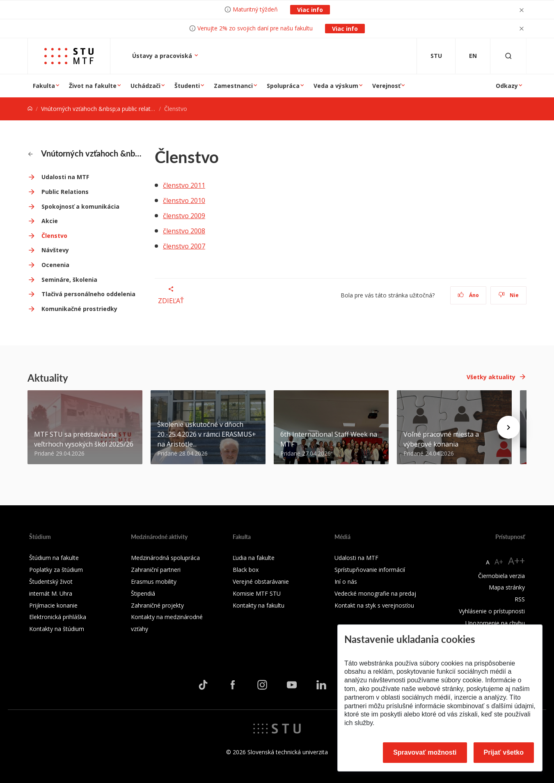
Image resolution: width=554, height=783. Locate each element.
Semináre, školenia (69, 279)
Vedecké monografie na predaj (375, 593)
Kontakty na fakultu (258, 605)
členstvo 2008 (184, 230)
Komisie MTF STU (257, 593)
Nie (508, 295)
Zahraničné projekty (157, 605)
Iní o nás (345, 581)
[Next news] (508, 427)
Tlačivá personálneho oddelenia (88, 294)
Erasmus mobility (153, 581)
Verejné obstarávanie (261, 581)
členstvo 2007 (184, 246)
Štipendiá (143, 593)
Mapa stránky (507, 587)
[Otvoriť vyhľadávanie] (508, 56)
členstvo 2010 (184, 200)
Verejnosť (386, 86)
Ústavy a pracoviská (163, 56)
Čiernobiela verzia (501, 576)
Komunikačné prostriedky (79, 309)
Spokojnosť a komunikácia (80, 206)
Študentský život (51, 581)
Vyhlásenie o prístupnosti (492, 611)
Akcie (49, 221)
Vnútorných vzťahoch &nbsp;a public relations (101, 109)
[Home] (29, 109)
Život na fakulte (93, 86)
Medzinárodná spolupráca (165, 558)
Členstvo (54, 236)
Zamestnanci (233, 86)
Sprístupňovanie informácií (369, 569)
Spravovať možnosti (424, 752)
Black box (246, 569)
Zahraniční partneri (156, 569)
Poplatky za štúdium (56, 569)
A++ (516, 560)
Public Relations (65, 192)
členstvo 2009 (184, 215)
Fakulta (44, 86)
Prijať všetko (504, 752)
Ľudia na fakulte (254, 558)
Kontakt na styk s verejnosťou (374, 605)
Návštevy (55, 250)
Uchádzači (145, 86)
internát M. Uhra (50, 593)
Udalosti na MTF (65, 177)
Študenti (187, 86)
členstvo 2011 (184, 185)
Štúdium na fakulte (54, 558)
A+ (498, 562)
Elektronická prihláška (57, 617)
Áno (468, 295)
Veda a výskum (336, 86)
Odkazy (507, 86)
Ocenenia (55, 265)
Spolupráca (283, 86)
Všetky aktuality (491, 377)
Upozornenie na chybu (495, 623)
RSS (520, 599)
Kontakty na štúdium (56, 629)
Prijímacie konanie (53, 605)
